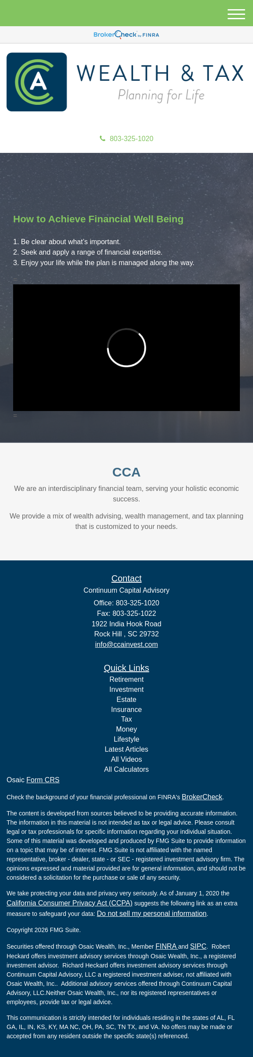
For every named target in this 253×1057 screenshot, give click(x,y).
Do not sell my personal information (152, 913)
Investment (126, 689)
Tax (126, 719)
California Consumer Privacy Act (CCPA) (70, 903)
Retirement (126, 679)
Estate (126, 699)
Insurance (126, 709)
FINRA (166, 946)
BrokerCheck (202, 797)
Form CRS (43, 780)
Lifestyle (127, 739)
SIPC (198, 946)
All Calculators (126, 769)
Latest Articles (126, 749)
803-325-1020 (127, 138)
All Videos (126, 759)
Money (126, 729)
